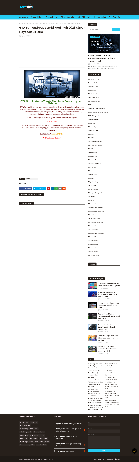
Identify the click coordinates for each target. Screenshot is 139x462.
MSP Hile (92, 196)
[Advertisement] (52, 51)
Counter (92, 123)
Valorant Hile (93, 251)
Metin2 (91, 200)
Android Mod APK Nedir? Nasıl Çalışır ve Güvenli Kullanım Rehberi (95, 374)
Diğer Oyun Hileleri (95, 145)
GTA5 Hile (92, 167)
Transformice (93, 240)
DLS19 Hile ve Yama (95, 141)
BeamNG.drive (94, 97)
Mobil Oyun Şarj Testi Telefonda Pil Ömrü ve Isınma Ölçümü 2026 (95, 407)
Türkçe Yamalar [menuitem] (68, 17)
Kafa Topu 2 (93, 185)
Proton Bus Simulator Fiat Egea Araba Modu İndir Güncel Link (108, 327)
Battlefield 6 (93, 94)
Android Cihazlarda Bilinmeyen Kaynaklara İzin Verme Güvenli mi (111, 376)
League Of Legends (95, 193)
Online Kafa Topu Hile (96, 211)
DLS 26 (91, 138)
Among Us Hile (94, 79)
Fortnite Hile (93, 156)
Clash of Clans (94, 119)
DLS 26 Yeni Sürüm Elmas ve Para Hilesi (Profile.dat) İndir (109, 284)
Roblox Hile (93, 226)
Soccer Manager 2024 (97, 233)
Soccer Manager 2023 (27, 445)
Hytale (91, 178)
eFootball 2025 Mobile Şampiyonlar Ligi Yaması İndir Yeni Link (107, 294)
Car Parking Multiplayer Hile (98, 112)
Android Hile (93, 83)
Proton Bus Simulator (96, 222)
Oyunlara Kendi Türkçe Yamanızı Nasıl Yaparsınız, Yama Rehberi (95, 383)
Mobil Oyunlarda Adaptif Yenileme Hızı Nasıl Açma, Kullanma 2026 (112, 403)
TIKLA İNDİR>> (58, 134)
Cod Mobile (24, 435)
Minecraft (92, 204)
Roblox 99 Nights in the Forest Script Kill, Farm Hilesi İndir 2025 (109, 316)
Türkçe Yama (93, 244)
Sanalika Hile (93, 229)
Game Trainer (94, 171)
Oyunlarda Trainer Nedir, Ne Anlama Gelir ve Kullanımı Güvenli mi (111, 367)
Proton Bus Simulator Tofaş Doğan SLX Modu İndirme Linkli (108, 305)
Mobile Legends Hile (96, 207)
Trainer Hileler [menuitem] (52, 17)
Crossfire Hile (93, 130)
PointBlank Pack (94, 218)
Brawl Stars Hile (94, 101)
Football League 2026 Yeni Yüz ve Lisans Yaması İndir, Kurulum (108, 338)
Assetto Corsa (94, 86)
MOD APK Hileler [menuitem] (84, 17)
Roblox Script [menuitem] (100, 17)
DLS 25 (91, 134)
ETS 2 (91, 149)
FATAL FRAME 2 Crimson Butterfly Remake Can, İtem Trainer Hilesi (101, 58)
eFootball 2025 (94, 255)
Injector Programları (96, 182)
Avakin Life (92, 90)
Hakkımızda (97, 459)
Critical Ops (93, 127)
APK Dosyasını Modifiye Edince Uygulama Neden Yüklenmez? (94, 392)
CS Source (92, 105)
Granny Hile (93, 174)
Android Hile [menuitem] (36, 17)
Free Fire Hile (93, 160)
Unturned (92, 248)
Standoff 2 (92, 237)
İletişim (117, 459)
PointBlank (92, 215)
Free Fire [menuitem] (112, 17)
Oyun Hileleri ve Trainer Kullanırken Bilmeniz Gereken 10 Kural (111, 385)
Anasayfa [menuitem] (23, 17)
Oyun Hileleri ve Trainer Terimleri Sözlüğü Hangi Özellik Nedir (112, 394)
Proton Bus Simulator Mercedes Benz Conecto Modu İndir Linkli (107, 349)
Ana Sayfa (22, 23)
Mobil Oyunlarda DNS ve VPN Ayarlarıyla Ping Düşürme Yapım (95, 400)
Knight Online (93, 189)
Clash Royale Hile (95, 116)
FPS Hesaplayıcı (108, 459)
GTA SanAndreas (32, 23)
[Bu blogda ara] (100, 29)
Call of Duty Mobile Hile (97, 108)
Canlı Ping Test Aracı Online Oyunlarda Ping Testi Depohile (96, 366)
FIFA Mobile (93, 152)
